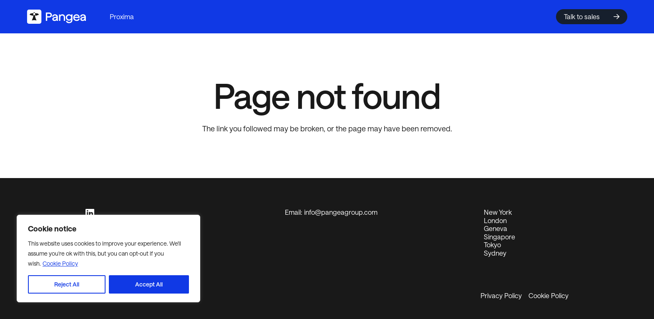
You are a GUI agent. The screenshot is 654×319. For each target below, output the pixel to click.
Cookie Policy (60, 263)
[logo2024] (56, 17)
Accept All (149, 284)
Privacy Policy (501, 295)
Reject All (66, 284)
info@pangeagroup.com (340, 212)
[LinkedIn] (90, 213)
